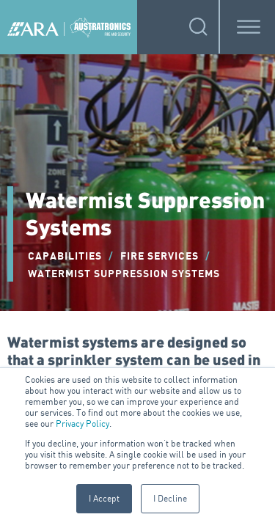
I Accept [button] (104, 498)
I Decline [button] (170, 498)
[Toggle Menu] (248, 27)
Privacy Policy (82, 423)
